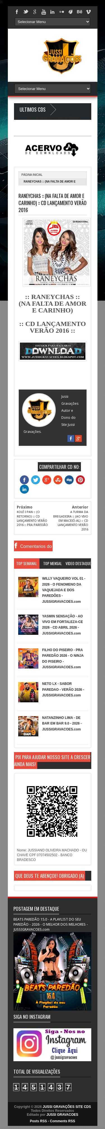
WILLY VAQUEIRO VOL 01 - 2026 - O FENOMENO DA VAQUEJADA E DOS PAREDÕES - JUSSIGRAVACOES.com (63, 590)
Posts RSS (38, 1121)
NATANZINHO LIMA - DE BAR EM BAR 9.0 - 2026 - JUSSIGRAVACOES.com (62, 723)
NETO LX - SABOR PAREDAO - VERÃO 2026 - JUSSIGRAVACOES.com (63, 689)
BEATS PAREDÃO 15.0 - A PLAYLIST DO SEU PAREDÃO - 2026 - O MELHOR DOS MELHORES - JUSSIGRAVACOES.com (50, 924)
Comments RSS (62, 1121)
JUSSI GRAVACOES (62, 1115)
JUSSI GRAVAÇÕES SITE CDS (67, 1107)
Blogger (74, 117)
